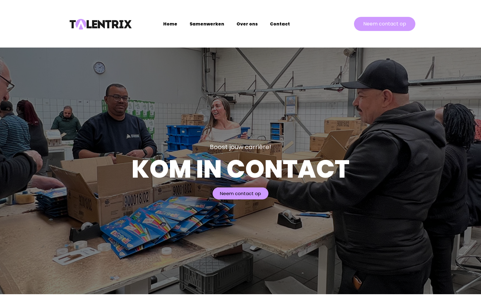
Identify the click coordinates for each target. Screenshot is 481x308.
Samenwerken (207, 24)
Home (170, 24)
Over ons (247, 24)
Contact (280, 24)
